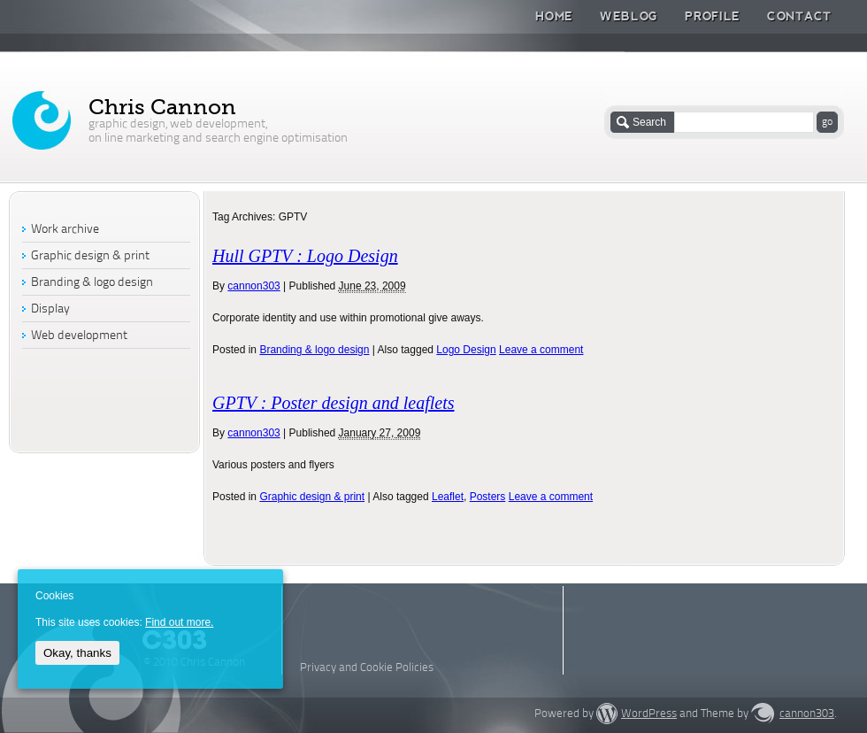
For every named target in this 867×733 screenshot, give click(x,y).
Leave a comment (541, 349)
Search (649, 122)
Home (554, 16)
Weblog (629, 16)
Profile (712, 16)
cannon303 (253, 286)
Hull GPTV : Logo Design (305, 256)
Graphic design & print (311, 496)
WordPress (649, 714)
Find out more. (179, 622)
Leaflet (448, 496)
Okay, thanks (77, 653)
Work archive (65, 229)
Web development (79, 336)
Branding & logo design (314, 349)
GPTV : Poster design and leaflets (333, 403)
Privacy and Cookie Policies (367, 668)
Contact (799, 16)
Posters (488, 496)
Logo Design (465, 349)
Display (50, 309)
